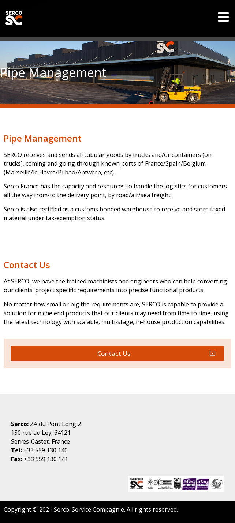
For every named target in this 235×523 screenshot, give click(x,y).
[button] (117, 353)
